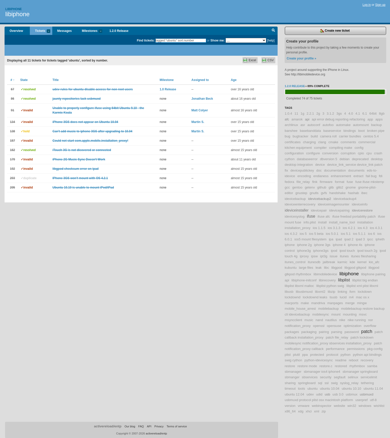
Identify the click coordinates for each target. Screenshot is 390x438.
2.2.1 (310, 113)
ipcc (370, 239)
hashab (353, 193)
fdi (380, 176)
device (320, 164)
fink (315, 182)
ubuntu (312, 388)
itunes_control (295, 262)
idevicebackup (295, 199)
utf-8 (373, 400)
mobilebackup (328, 308)
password (352, 332)
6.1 (364, 113)
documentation (335, 170)
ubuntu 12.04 (294, 394)
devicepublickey (302, 170)
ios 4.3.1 (376, 228)
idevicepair (319, 210)
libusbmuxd (304, 292)
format (339, 182)
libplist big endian (365, 280)
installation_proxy (297, 228)
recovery (367, 360)
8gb (381, 113)
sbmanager (293, 371)
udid (319, 394)
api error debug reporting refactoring (338, 119)
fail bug (371, 176)
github (321, 187)
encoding (304, 176)
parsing (336, 332)
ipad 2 (348, 239)
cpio (361, 153)
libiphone (17, 14)
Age (234, 80)
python (345, 355)
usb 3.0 (337, 394)
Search (273, 31)
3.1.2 (330, 113)
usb (327, 394)
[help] (270, 40)
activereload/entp (107, 426)
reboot (353, 360)
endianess (320, 176)
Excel (252, 60)
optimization (352, 326)
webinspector (321, 406)
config (359, 148)
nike (342, 320)
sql (320, 383)
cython (290, 159)
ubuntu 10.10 (351, 388)
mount (335, 314)
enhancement (341, 176)
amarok (297, 119)
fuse (350, 182)
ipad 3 (360, 239)
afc (287, 119)
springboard (307, 383)
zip (324, 411)
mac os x (362, 297)
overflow (370, 326)
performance (335, 349)
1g (302, 113)
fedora (289, 182)
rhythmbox (357, 366)
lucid (343, 297)
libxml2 (320, 292)
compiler (320, 148)
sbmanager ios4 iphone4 (322, 371)
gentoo (297, 187)
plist (287, 355)
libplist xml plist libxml (362, 286)
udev (310, 394)
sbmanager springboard (360, 371)
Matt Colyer (199, 110)
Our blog (130, 426)
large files (306, 267)
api (307, 119)
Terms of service (177, 426)
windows (364, 406)
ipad (339, 239)
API (149, 426)
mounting (349, 314)
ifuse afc (324, 216)
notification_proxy (298, 326)
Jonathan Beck (202, 98)
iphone (290, 245)
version (290, 406)
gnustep (301, 193)
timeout (290, 388)
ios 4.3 (363, 228)
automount (361, 125)
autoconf (313, 125)
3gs (339, 113)
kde (352, 262)
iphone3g (304, 251)
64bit (373, 113)
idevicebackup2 (319, 199)
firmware (326, 182)
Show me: (217, 40)
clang (322, 142)
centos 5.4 (371, 136)
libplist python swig (330, 286)
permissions (356, 349)
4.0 (350, 113)
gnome (351, 187)
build (314, 136)
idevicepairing (339, 210)
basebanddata (310, 131)
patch (366, 331)
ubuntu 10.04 (329, 388)
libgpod (336, 267)
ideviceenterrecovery (300, 204)
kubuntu (291, 267)
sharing (290, 383)
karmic (342, 262)
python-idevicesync (318, 360)
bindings (350, 131)
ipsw (314, 256)
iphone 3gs (322, 245)
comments (348, 142)
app (370, 119)
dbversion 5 (328, 159)
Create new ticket (335, 31)
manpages (335, 303)
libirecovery (327, 280)
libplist (344, 280)
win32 (352, 406)
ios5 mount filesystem (311, 239)
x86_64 (290, 411)
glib (331, 187)
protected (317, 355)
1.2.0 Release (118, 31)
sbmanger (292, 377)
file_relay (303, 182)
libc (326, 267)
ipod (334, 251)
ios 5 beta (316, 234)
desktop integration (299, 164)
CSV (270, 60)
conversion (330, 153)
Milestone (167, 80)
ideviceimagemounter (333, 204)
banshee (291, 131)
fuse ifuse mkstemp (369, 182)
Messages (64, 31)
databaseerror (307, 159)
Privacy (158, 426)
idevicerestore (362, 210)
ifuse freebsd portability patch (354, 216)
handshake (337, 193)
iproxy (304, 256)
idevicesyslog (294, 216)
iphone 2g (304, 245)
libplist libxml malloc (299, 286)
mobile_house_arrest (300, 308)
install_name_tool (342, 222)
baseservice (332, 131)
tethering (367, 383)
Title (56, 80)
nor (370, 320)
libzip (331, 292)
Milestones (89, 31)
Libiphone (13, 9)
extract (358, 176)
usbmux (351, 394)
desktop (377, 159)
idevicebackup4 (344, 199)
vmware (303, 406)
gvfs (324, 193)
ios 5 (303, 234)
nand (319, 320)
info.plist (310, 222)
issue (333, 256)
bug (287, 136)
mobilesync (320, 314)
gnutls (314, 193)
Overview (16, 31)
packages (292, 332)
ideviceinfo (360, 204)
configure (313, 153)
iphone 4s (355, 245)
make (305, 303)
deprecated (360, 159)
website (339, 406)
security (325, 377)
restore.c (326, 366)
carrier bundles (350, 136)
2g (318, 113)
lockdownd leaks (315, 297)
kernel (362, 262)
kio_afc (374, 262)
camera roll (328, 136)
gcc (287, 187)
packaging (308, 332)
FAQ (141, 426)
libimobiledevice (325, 274)
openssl (318, 326)
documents (356, 170)
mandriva (318, 303)
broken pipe (375, 131)
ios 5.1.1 (359, 234)
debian (344, 159)
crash (378, 153)
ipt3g (323, 256)
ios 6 (371, 234)
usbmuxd (366, 394)
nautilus (331, 320)
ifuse (311, 216)
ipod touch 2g (367, 251)
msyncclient (293, 320)
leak (318, 267)
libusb (289, 292)
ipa (331, 239)
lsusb (333, 297)
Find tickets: (146, 40)
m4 (351, 297)
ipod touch (347, 251)
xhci (308, 411)
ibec (364, 193)
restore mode (307, 366)
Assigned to (200, 80)
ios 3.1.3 (334, 228)
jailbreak (329, 262)
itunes (344, 256)
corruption (348, 153)
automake (343, 125)
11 (296, 113)
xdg (300, 411)
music (308, 320)
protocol (332, 355)
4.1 (357, 113)
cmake (333, 142)
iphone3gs (321, 251)
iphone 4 (339, 245)
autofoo (328, 125)
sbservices (310, 377)
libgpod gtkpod (355, 267)
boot (361, 131)
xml (316, 411)
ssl (327, 383)
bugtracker (300, 136)
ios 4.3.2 (291, 234)
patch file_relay (337, 337)
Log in (366, 5)
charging (309, 142)
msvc (363, 314)
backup (376, 125)
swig (334, 383)
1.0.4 (288, 113)
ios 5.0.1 (332, 234)
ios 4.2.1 (349, 228)
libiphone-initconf (303, 280)
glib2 (339, 187)
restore (290, 366)
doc (319, 170)
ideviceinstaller (296, 210)
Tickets (40, 31)
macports (291, 303)
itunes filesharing (363, 256)
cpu (369, 153)
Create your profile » (301, 58)
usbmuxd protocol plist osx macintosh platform (319, 400)
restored (341, 366)
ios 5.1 (346, 234)
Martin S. (197, 122)
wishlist (379, 406)
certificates (293, 142)
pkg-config (374, 349)
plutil (296, 355)
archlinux (291, 125)
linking (342, 292)
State (24, 80)
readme (341, 360)
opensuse (334, 326)
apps (379, 119)
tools (301, 388)
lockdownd (292, 297)
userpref (361, 400)
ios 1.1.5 (319, 228)
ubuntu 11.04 (373, 388)
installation (365, 222)
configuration (294, 153)
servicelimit (368, 377)
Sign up (380, 5)
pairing (324, 332)
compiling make (340, 148)
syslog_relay (349, 383)
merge (350, 303)
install (322, 222)
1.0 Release (168, 89)
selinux (353, 377)
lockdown (365, 292)
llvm (352, 292)
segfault (340, 377)
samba (372, 366)
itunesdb (314, 262)
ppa (305, 355)
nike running (357, 320)
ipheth (380, 239)
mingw (362, 303)
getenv (310, 187)
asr (302, 125)
